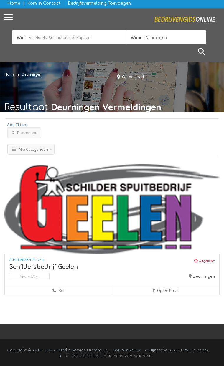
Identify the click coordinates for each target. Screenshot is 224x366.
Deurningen (204, 276)
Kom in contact (43, 3)
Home (13, 3)
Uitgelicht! (204, 261)
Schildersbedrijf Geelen (43, 267)
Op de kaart (133, 77)
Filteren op (24, 132)
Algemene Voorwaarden (127, 355)
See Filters (17, 124)
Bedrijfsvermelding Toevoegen (99, 3)
